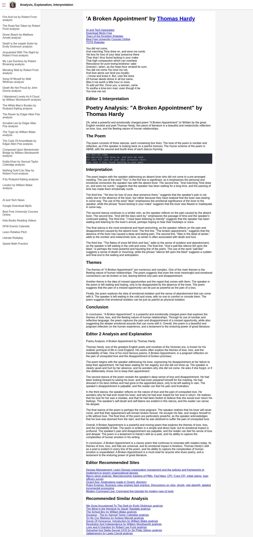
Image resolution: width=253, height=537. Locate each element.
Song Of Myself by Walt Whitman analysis (17, 80)
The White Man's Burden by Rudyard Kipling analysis (19, 107)
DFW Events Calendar (16, 226)
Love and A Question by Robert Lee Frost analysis (116, 529)
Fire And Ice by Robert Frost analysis (20, 18)
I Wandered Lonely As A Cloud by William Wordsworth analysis (22, 98)
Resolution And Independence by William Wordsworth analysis (124, 526)
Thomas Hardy (176, 18)
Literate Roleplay (13, 237)
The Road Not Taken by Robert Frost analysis (21, 27)
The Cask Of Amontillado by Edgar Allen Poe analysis (19, 142)
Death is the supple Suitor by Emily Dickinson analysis (20, 45)
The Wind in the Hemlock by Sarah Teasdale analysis (118, 510)
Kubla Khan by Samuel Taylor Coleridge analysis (20, 163)
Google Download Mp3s (17, 205)
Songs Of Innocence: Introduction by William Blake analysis (122, 523)
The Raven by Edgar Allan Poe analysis (21, 116)
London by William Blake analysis (17, 187)
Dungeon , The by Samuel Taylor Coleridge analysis (117, 517)
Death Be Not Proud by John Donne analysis (20, 89)
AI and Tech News (14, 200)
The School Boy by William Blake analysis (111, 513)
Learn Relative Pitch (15, 232)
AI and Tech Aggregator (100, 30)
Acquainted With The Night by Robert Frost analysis (21, 54)
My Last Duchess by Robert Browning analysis (19, 63)
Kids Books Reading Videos (19, 220)
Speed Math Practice (15, 243)
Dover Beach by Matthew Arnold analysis (18, 36)
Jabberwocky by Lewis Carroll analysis (109, 535)
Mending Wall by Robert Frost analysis (21, 72)
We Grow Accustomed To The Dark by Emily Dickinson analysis (124, 507)
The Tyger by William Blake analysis (19, 134)
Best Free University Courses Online (20, 213)
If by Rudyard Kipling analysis (20, 179)
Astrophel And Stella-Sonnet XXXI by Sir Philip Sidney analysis (124, 532)
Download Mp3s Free (99, 33)
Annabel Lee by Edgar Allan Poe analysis (19, 125)
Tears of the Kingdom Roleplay (104, 36)
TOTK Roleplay (95, 42)
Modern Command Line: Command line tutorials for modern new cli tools (130, 493)
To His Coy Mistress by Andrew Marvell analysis (115, 520)
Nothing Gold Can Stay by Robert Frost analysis (18, 172)
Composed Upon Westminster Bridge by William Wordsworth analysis (21, 152)
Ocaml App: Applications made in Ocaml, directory (116, 484)
